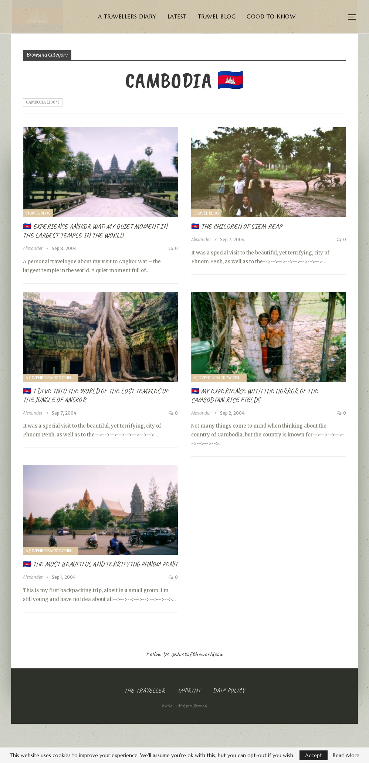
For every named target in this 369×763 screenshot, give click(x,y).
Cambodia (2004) (43, 102)
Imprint (189, 690)
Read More (346, 755)
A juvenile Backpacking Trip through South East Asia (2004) (52, 377)
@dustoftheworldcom (197, 654)
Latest (190, 16)
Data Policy (229, 690)
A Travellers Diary (140, 16)
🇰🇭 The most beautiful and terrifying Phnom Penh (100, 564)
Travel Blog (230, 16)
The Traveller (144, 690)
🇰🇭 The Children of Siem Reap (236, 226)
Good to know (284, 16)
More (328, 16)
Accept (313, 755)
